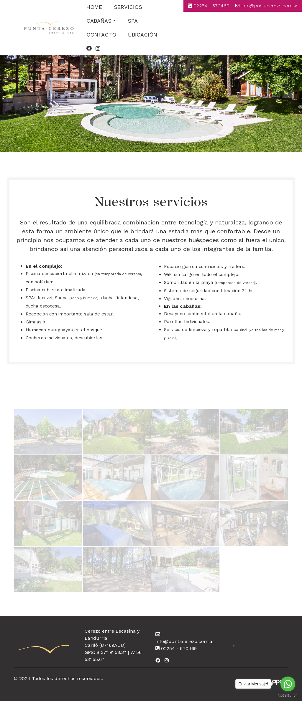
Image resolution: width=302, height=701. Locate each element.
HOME (94, 7)
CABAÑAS (98, 21)
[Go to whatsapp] (287, 684)
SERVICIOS (128, 7)
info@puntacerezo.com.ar (270, 6)
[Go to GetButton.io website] (287, 695)
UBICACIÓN (142, 35)
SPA (133, 21)
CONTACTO (101, 35)
